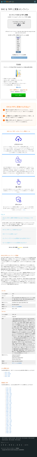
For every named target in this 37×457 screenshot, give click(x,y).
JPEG (18, 45)
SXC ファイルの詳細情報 (17, 306)
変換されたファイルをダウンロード (19, 57)
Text (18, 47)
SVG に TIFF (8, 400)
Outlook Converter (11, 438)
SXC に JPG (7, 376)
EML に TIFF (8, 405)
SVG (18, 49)
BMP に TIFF (8, 399)
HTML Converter (31, 438)
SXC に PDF (7, 372)
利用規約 (17, 448)
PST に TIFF (8, 427)
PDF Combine (17, 439)
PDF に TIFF (8, 390)
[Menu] (35, 2)
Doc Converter (25, 438)
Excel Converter (5, 439)
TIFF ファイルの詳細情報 (17, 363)
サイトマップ (3, 448)
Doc (18, 41)
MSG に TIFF (8, 407)
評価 (18, 248)
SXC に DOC (7, 375)
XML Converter (11, 439)
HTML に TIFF (9, 393)
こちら (24, 209)
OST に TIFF (8, 389)
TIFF (18, 52)
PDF (18, 39)
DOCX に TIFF (9, 403)
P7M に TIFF (8, 408)
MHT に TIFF (8, 423)
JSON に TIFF (9, 394)
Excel (18, 43)
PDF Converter (5, 438)
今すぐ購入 (18, 95)
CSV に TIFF (8, 401)
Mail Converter (18, 438)
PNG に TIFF (8, 396)
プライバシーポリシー (11, 448)
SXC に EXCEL (8, 373)
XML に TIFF (8, 392)
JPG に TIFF (8, 397)
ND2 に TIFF (8, 404)
